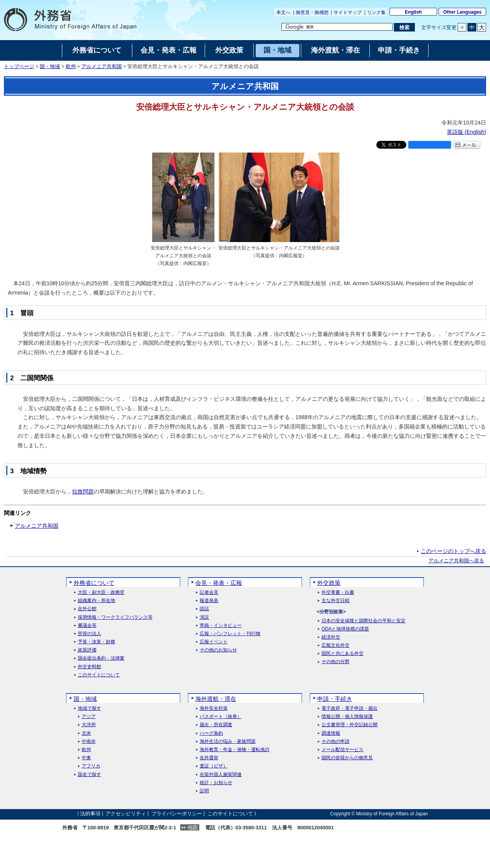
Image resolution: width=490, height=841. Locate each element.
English (413, 12)
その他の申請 (335, 741)
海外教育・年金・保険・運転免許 (235, 749)
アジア (89, 716)
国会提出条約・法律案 (101, 658)
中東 (86, 757)
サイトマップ (348, 12)
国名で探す (89, 774)
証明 (204, 791)
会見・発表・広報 (218, 582)
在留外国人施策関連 (221, 774)
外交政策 (329, 582)
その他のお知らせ (218, 650)
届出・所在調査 (216, 724)
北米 (86, 733)
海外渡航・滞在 (215, 698)
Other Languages (462, 12)
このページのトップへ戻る (453, 551)
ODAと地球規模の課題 (345, 629)
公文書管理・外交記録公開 (349, 724)
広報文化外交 (335, 645)
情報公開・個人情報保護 (347, 716)
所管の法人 (89, 633)
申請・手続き (334, 698)
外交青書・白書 (337, 592)
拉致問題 (83, 491)
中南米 (89, 741)
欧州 (71, 66)
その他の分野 (335, 661)
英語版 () (466, 132)
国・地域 (50, 66)
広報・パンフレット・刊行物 (230, 633)
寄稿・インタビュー (221, 625)
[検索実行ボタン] (404, 27)
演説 (204, 617)
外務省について (94, 582)
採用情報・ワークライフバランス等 (115, 617)
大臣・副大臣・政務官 (101, 592)
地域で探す (89, 708)
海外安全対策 (214, 708)
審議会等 (87, 625)
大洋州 (89, 724)
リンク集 (376, 12)
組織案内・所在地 (96, 600)
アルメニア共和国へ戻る (456, 561)
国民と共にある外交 (342, 653)
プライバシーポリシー (176, 813)
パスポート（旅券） (221, 716)
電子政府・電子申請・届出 (349, 708)
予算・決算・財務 (96, 641)
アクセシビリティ (125, 813)
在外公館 (87, 608)
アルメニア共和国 (101, 66)
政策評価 (87, 650)
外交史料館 (89, 666)
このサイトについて (99, 675)
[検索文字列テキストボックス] (337, 27)
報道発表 (209, 600)
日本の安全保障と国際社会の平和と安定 (363, 620)
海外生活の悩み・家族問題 (228, 741)
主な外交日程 (335, 600)
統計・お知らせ (216, 782)
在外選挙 (209, 757)
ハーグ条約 (211, 733)
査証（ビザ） (214, 766)
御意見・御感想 (312, 12)
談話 (204, 608)
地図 (193, 827)
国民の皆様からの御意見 (347, 757)
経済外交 (330, 637)
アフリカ (91, 766)
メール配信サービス (342, 749)
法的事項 (90, 813)
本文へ (283, 12)
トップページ (19, 66)
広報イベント (214, 641)
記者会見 (209, 592)
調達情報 (330, 733)
